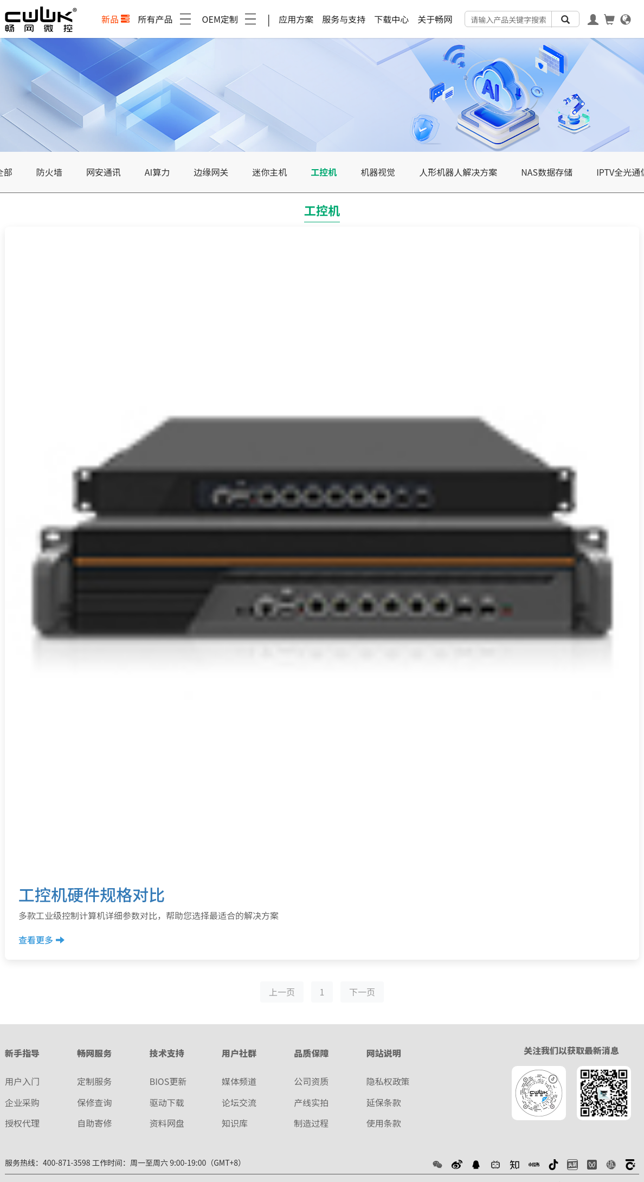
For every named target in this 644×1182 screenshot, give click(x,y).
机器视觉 (377, 171)
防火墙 (49, 171)
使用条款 (383, 1122)
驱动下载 (167, 1102)
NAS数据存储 (546, 171)
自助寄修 (94, 1122)
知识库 (235, 1122)
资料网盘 (167, 1122)
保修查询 (94, 1102)
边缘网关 (211, 171)
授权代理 (22, 1122)
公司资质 (311, 1081)
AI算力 (157, 171)
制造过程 (311, 1122)
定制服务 (94, 1081)
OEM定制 (230, 19)
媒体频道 (239, 1081)
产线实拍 (311, 1102)
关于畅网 (434, 18)
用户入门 (22, 1081)
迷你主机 (269, 171)
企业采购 (22, 1102)
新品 (115, 18)
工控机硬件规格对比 (91, 894)
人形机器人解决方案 (458, 171)
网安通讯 (103, 171)
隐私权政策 (388, 1081)
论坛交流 (239, 1102)
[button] (437, 1163)
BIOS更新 (168, 1081)
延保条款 (383, 1102)
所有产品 (166, 19)
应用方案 (296, 18)
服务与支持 (343, 18)
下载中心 (391, 18)
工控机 (324, 171)
